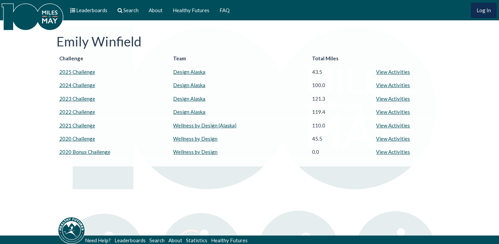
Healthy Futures (191, 10)
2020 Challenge (77, 139)
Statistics (196, 240)
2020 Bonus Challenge (84, 152)
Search (157, 240)
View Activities (393, 72)
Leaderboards (130, 240)
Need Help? (98, 240)
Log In (484, 10)
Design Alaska (189, 72)
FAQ (225, 10)
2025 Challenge (77, 72)
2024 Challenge (77, 85)
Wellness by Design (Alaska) (204, 125)
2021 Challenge (77, 125)
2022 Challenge (77, 112)
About (156, 10)
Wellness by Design (195, 139)
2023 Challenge (77, 99)
